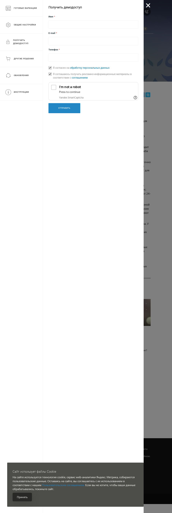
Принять (22, 497)
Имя (51, 16)
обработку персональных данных (90, 67)
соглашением (80, 77)
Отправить (64, 108)
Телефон (54, 49)
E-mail (52, 33)
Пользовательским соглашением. (63, 485)
